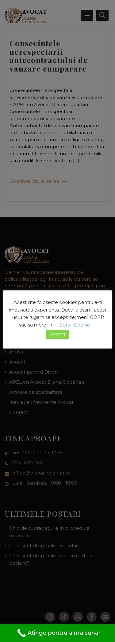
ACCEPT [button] (57, 334)
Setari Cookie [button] (74, 325)
